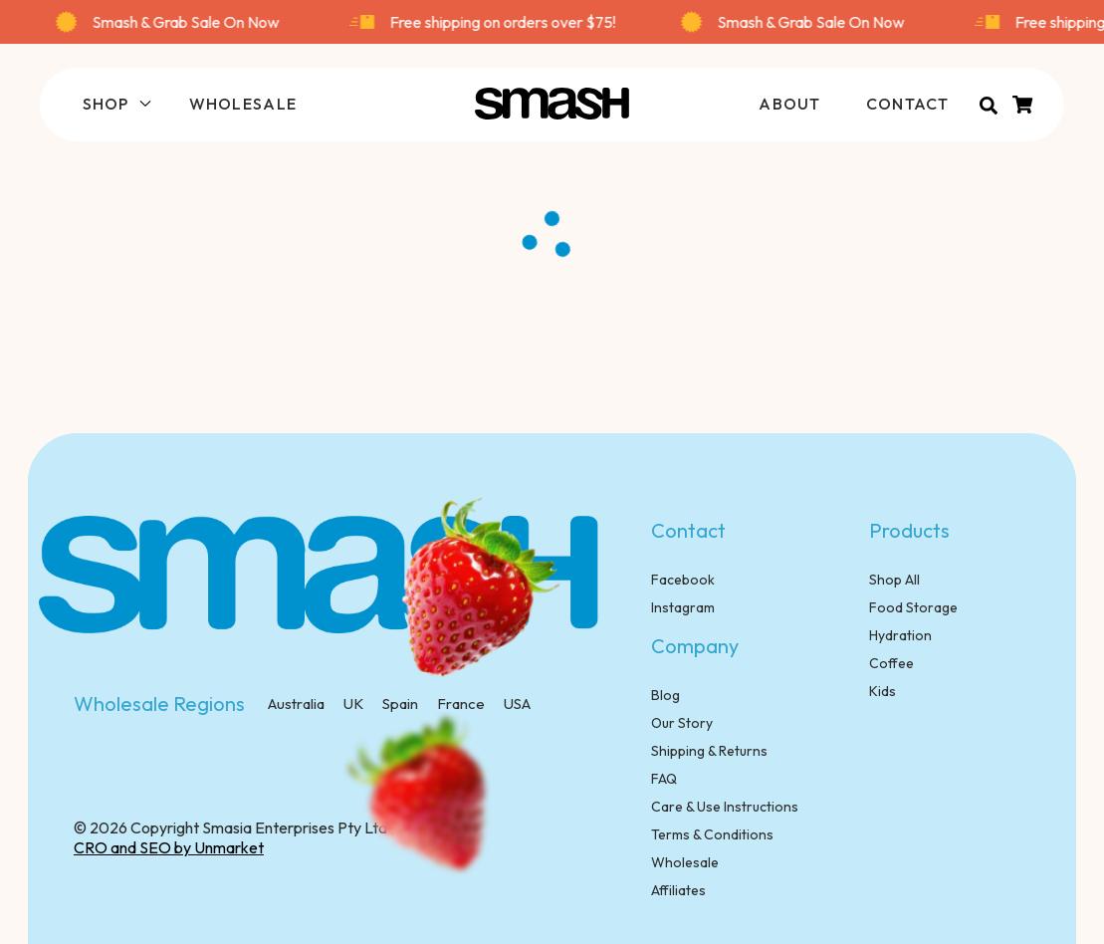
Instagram (683, 607)
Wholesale (685, 862)
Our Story (682, 723)
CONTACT (908, 104)
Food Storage (913, 607)
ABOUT (789, 104)
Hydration (900, 635)
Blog (665, 695)
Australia (296, 703)
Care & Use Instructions (724, 807)
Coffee (891, 663)
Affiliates (678, 890)
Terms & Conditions (712, 834)
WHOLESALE (243, 104)
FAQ (664, 779)
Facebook (683, 580)
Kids (882, 691)
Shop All (894, 580)
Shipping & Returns (709, 751)
